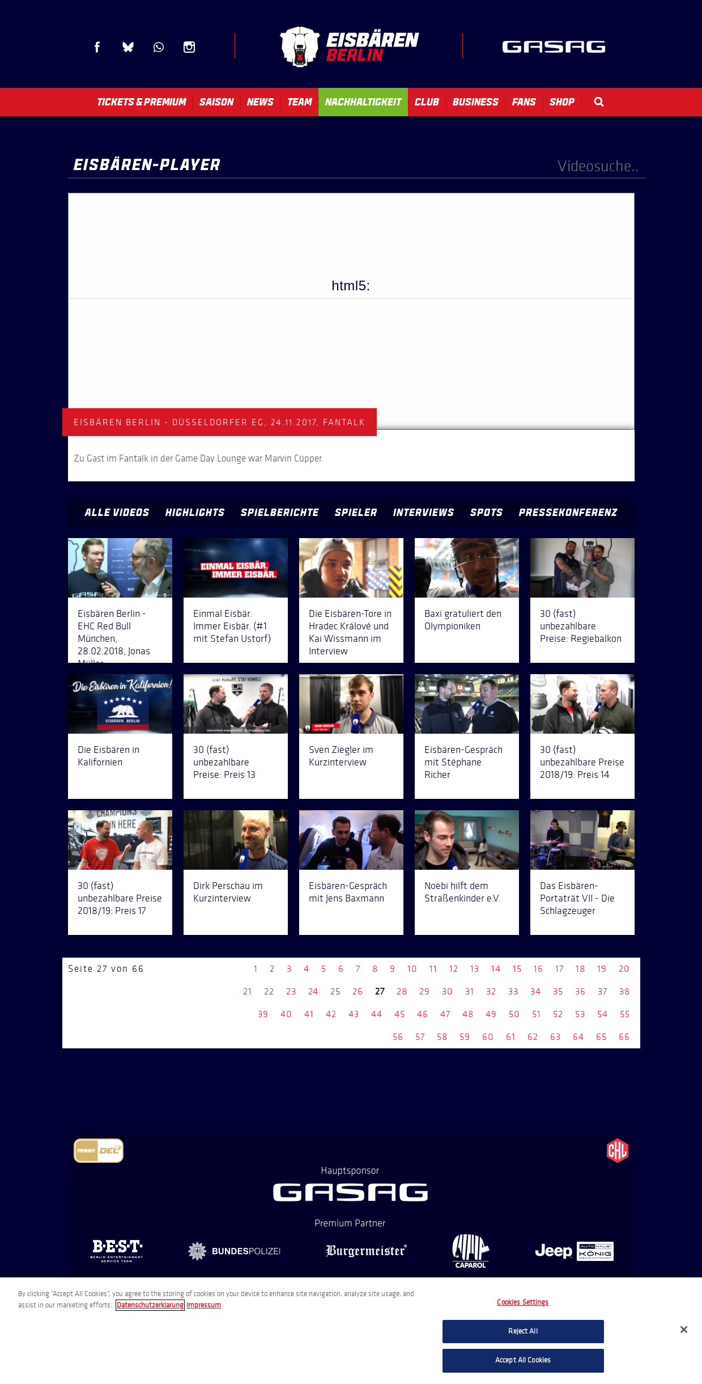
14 (496, 969)
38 (624, 991)
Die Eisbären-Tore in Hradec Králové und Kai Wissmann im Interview (350, 632)
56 (398, 1037)
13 (474, 969)
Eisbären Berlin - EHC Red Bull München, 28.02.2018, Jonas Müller (114, 638)
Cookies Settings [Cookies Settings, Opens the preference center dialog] (522, 1302)
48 (468, 1014)
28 (402, 991)
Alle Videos (117, 512)
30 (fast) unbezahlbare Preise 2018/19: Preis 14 (582, 762)
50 (514, 1014)
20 (624, 969)
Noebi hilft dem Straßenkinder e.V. (462, 891)
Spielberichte (280, 512)
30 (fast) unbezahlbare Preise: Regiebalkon (581, 626)
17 (559, 969)
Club (427, 102)
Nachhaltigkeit (363, 102)
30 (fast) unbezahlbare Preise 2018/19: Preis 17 (120, 898)
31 (469, 991)
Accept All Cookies (523, 1360)
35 (558, 991)
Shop (562, 102)
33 (513, 991)
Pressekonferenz (568, 512)
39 (263, 1014)
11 (433, 969)
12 (453, 969)
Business (476, 102)
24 (313, 991)
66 (624, 1037)
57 (420, 1037)
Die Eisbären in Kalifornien (108, 755)
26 (357, 991)
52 (558, 1014)
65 (601, 1037)
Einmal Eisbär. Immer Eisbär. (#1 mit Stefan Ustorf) (232, 626)
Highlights (195, 512)
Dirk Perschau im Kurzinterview (228, 891)
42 (331, 1014)
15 (517, 969)
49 (491, 1014)
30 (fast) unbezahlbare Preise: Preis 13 (224, 762)
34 (535, 991)
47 (445, 1014)
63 (555, 1037)
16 (538, 969)
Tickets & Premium (141, 102)
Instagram (189, 47)
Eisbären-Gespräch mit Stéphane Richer (463, 762)
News (260, 102)
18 (580, 969)
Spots (486, 512)
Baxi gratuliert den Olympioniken (462, 619)
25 (335, 991)
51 (536, 1014)
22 (269, 991)
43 (353, 1014)
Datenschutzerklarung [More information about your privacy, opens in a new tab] (150, 1305)
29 (424, 991)
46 (422, 1014)
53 (580, 1014)
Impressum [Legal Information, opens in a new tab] (203, 1305)
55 (625, 1014)
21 (247, 991)
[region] (351, 1330)
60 (488, 1037)
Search (599, 101)
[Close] (683, 1329)
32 (491, 991)
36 (580, 991)
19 (602, 969)
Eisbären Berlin (349, 46)
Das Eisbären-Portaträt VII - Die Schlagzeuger (577, 898)
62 (532, 1037)
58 (442, 1037)
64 (578, 1037)
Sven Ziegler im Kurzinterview (341, 755)
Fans (524, 102)
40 (286, 1014)
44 (376, 1014)
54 (602, 1014)
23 (291, 991)
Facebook (97, 47)
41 (309, 1014)
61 (511, 1037)
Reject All (522, 1331)
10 (412, 969)
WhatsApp (158, 47)
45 (399, 1014)
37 (602, 991)
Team (299, 102)
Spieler (356, 512)
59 (465, 1037)
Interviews (423, 512)
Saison (216, 102)
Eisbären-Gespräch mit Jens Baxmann (348, 891)
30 (447, 991)
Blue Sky (128, 47)
